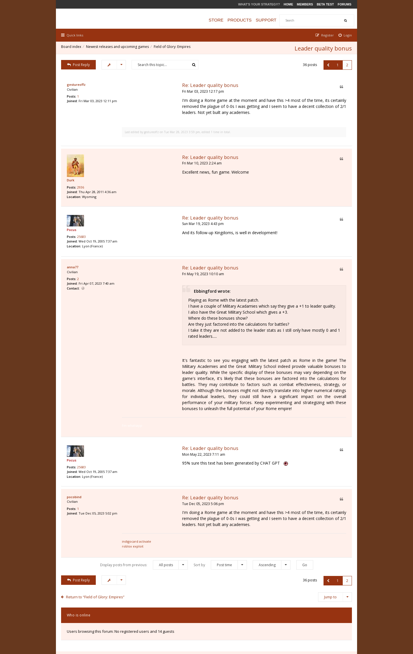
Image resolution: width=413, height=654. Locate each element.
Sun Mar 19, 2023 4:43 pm (160, 213)
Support (268, 20)
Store (218, 20)
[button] (327, 64)
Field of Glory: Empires (172, 47)
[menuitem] (345, 35)
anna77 (73, 256)
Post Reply (79, 63)
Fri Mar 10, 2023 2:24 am (159, 153)
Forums (344, 4)
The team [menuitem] (270, 620)
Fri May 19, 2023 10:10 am (160, 262)
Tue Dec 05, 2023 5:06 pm (160, 471)
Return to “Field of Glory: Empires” (96, 555)
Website (83, 277)
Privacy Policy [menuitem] (295, 620)
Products (242, 20)
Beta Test (325, 4)
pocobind (74, 464)
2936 (81, 178)
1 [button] (337, 63)
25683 (82, 227)
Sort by (220, 523)
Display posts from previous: (144, 523)
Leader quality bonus (322, 47)
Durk (71, 170)
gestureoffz (76, 83)
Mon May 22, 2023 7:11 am (160, 422)
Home (288, 4)
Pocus (72, 220)
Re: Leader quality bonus (167, 84)
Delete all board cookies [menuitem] (331, 620)
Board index (72, 47)
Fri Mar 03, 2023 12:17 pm (160, 90)
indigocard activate (153, 503)
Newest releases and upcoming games (118, 47)
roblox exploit (150, 507)
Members (305, 4)
